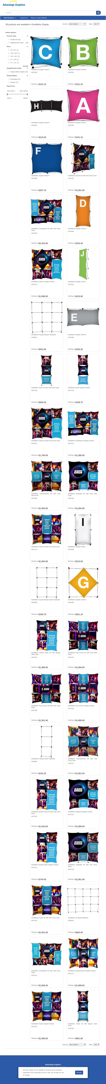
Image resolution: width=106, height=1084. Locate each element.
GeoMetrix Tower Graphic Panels (79, 388)
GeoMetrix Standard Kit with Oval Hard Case (82, 494)
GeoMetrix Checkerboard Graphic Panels (82, 971)
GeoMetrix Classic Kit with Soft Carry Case (82, 175)
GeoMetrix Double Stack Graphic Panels (44, 865)
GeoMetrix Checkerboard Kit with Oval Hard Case (45, 494)
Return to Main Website (39, 18)
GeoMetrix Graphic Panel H (40, 122)
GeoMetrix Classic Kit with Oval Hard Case (45, 441)
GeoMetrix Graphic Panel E (77, 335)
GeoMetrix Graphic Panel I (77, 547)
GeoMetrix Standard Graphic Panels (80, 812)
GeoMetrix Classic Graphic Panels (42, 281)
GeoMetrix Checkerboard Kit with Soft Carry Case (82, 759)
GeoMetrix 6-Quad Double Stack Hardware (45, 600)
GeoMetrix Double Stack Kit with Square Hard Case (45, 653)
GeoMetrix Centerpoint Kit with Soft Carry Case (45, 971)
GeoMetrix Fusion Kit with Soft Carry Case (45, 918)
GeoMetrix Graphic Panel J (77, 281)
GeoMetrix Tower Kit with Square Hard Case (82, 1024)
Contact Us (24, 18)
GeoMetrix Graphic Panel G (77, 600)
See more (25, 66)
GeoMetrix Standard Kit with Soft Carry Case (82, 865)
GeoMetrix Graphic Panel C (40, 69)
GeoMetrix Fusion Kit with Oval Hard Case (45, 547)
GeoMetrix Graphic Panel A (77, 122)
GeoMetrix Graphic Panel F (40, 175)
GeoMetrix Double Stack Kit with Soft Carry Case (45, 812)
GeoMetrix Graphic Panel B (77, 69)
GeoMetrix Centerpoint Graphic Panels (81, 441)
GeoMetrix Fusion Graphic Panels (42, 1024)
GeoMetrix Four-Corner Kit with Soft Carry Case (45, 706)
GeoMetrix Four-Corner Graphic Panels (81, 706)
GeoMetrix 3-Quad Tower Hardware (43, 759)
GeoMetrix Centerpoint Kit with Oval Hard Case (45, 229)
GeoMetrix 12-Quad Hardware (78, 918)
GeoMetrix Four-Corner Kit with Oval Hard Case (82, 653)
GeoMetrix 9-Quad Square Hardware (43, 335)
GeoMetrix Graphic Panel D (77, 228)
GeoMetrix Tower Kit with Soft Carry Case (45, 388)
